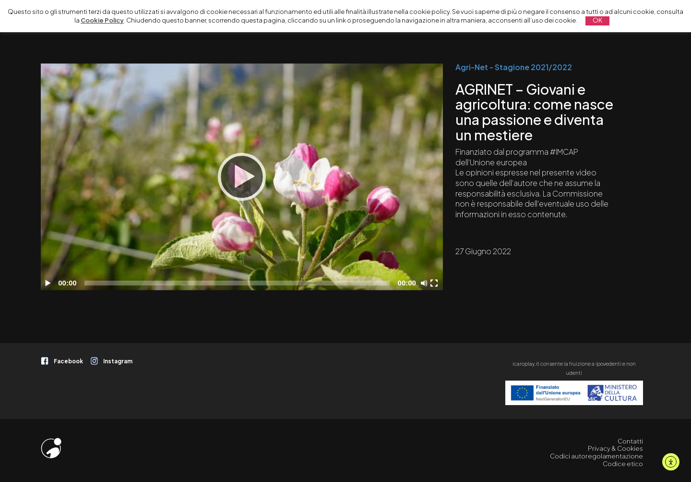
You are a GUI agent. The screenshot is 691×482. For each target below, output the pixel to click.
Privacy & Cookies (615, 448)
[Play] (242, 177)
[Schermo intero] (435, 283)
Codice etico (623, 464)
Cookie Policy (102, 20)
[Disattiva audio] (425, 283)
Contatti (630, 441)
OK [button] (597, 20)
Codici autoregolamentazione (596, 456)
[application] (242, 176)
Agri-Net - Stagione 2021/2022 (513, 67)
